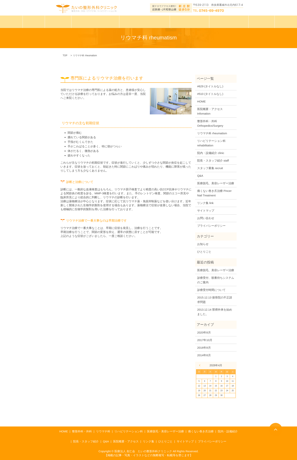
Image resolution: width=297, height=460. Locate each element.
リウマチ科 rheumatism (212, 133)
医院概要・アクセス (126, 441)
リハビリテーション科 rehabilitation (211, 143)
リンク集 (148, 441)
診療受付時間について (211, 289)
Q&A (200, 175)
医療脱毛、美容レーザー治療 (215, 183)
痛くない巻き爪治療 (201, 431)
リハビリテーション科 (128, 431)
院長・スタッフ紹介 (86, 441)
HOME (201, 101)
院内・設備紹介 (228, 431)
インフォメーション (225, 21)
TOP (65, 55)
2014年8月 (204, 355)
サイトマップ (205, 210)
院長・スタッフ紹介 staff (213, 160)
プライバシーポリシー (211, 225)
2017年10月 (204, 340)
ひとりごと (256, 21)
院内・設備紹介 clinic (210, 153)
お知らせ (203, 244)
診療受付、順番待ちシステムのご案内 (215, 280)
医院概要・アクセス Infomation (210, 111)
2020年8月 (204, 332)
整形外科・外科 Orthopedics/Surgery (210, 123)
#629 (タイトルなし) (210, 86)
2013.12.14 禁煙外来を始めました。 (214, 312)
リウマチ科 (103, 431)
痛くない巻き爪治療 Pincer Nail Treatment (214, 193)
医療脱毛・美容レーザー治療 (144, 21)
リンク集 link (205, 203)
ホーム (38, 21)
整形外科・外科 (82, 431)
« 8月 (200, 365)
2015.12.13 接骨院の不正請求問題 (214, 300)
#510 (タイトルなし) (210, 93)
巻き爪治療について (187, 21)
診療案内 (61, 21)
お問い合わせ (205, 218)
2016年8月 (204, 347)
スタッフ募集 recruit (210, 168)
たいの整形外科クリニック (97, 21)
